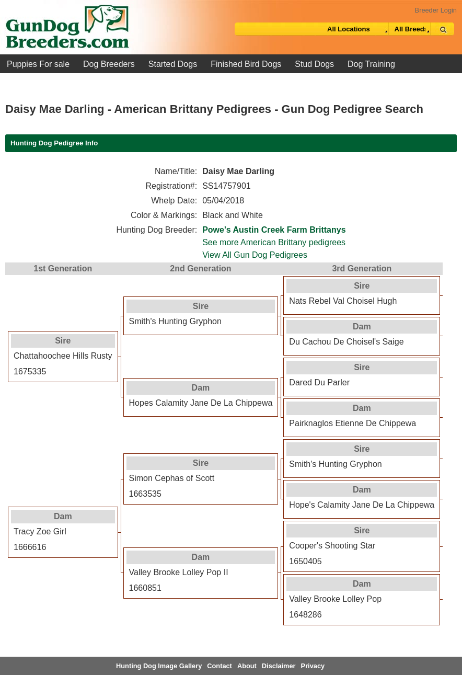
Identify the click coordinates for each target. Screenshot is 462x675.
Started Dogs (172, 64)
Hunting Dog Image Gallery (159, 666)
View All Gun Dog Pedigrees (254, 254)
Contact (219, 666)
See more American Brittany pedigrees (273, 242)
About (247, 666)
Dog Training (371, 64)
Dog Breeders (109, 64)
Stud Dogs (314, 64)
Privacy (313, 666)
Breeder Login (436, 10)
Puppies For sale (38, 64)
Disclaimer (279, 666)
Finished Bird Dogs (246, 64)
